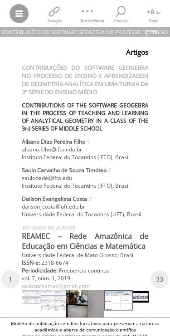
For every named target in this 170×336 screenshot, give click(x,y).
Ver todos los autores (48, 227)
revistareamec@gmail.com (56, 286)
